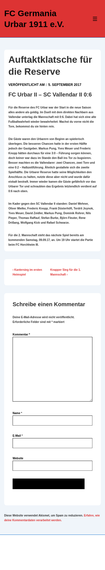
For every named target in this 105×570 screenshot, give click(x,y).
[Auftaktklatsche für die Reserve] (64, 85)
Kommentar (21, 334)
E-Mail (17, 435)
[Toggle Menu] (95, 19)
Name (16, 413)
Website (18, 458)
